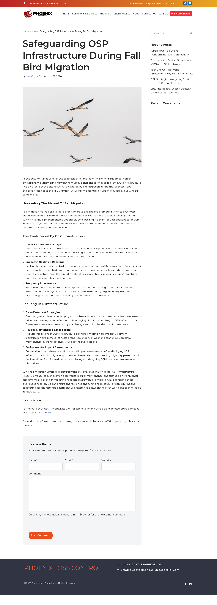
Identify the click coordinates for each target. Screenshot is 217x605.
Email (69, 466)
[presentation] (49, 530)
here (48, 417)
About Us (105, 14)
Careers (163, 14)
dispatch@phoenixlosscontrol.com (154, 3)
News (136, 14)
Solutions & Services (84, 14)
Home (66, 14)
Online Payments (180, 14)
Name (33, 466)
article (31, 430)
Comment (35, 479)
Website (106, 466)
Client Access (122, 14)
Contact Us (149, 14)
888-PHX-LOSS (47, 3)
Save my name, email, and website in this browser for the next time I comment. (78, 521)
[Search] (169, 33)
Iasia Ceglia (32, 76)
